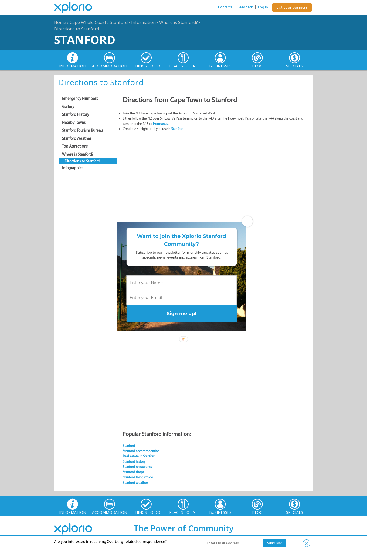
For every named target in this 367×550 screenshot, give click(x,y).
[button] (181, 240)
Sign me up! (181, 313)
